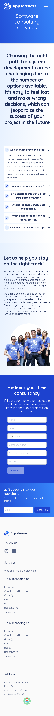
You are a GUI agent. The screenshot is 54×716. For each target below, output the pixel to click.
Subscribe (42, 509)
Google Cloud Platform (16, 591)
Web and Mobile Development (20, 570)
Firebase (9, 587)
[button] (10, 436)
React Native (11, 607)
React (7, 603)
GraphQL (9, 595)
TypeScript (10, 611)
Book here (15, 470)
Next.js (8, 599)
